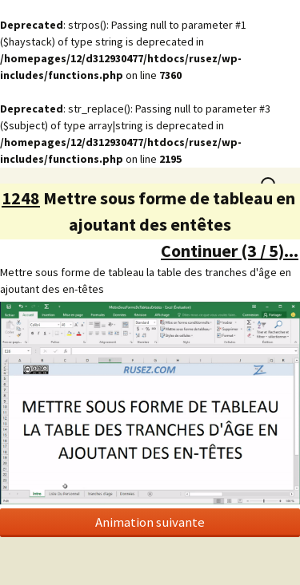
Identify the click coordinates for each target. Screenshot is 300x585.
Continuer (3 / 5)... (229, 250)
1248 (21, 198)
